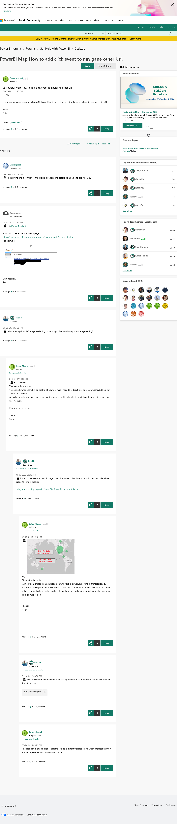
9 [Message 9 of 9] (11, 187)
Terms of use (157, 805)
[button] (87, 66)
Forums (47, 20)
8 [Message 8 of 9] (11, 291)
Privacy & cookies (141, 805)
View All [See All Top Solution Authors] (127, 211)
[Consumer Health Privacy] (37, 814)
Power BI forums (11, 48)
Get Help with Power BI (55, 48)
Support (119, 20)
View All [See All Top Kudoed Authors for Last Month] (127, 270)
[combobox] (139, 33)
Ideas (71, 20)
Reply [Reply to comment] (106, 193)
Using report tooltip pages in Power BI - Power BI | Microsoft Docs (47, 489)
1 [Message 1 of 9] (11, 129)
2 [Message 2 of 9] (11, 340)
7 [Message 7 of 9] (30, 761)
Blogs (96, 20)
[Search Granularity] (93, 33)
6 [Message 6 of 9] (30, 706)
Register (141, 27)
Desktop (79, 48)
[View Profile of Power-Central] (35, 731)
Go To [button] (170, 27)
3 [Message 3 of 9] (17, 435)
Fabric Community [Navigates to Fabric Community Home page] (30, 20)
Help (161, 27)
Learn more (135, 38)
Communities (83, 20)
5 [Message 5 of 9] (30, 636)
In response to (17, 373)
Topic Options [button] (104, 66)
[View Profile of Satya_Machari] (16, 78)
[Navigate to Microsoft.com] (7, 20)
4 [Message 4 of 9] (24, 498)
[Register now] (132, 125)
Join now (7, 10)
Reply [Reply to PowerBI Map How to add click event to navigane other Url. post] (106, 128)
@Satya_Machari (18, 226)
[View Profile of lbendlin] (18, 317)
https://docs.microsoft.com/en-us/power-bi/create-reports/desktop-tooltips (38, 237)
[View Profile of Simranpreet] (15, 164)
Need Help (15, 122)
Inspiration (59, 20)
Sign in (152, 27)
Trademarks (171, 805)
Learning (107, 20)
